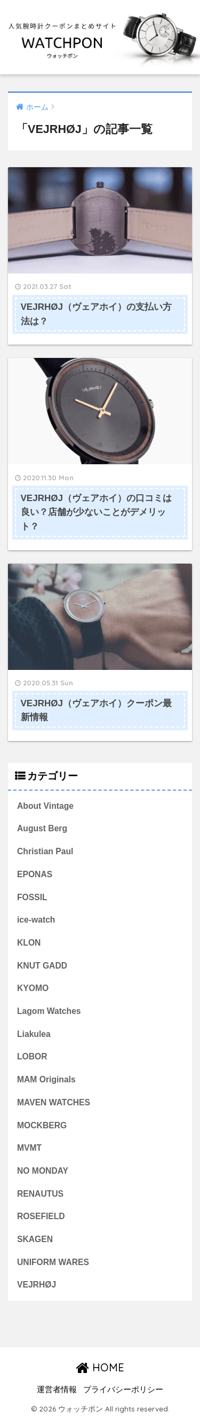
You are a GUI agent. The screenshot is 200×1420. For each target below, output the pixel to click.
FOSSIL (32, 897)
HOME (100, 1367)
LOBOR (32, 1056)
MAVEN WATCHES (53, 1102)
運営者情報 (57, 1389)
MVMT (29, 1147)
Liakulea (34, 1034)
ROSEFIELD (41, 1216)
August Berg (42, 828)
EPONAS (34, 874)
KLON (29, 942)
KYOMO (33, 988)
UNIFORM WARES (53, 1262)
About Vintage (45, 805)
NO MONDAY (42, 1170)
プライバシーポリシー (123, 1389)
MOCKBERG (42, 1125)
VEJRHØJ (36, 1284)
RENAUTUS (40, 1193)
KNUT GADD (42, 965)
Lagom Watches (49, 1011)
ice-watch (36, 919)
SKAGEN (35, 1239)
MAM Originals (46, 1079)
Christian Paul (45, 851)
